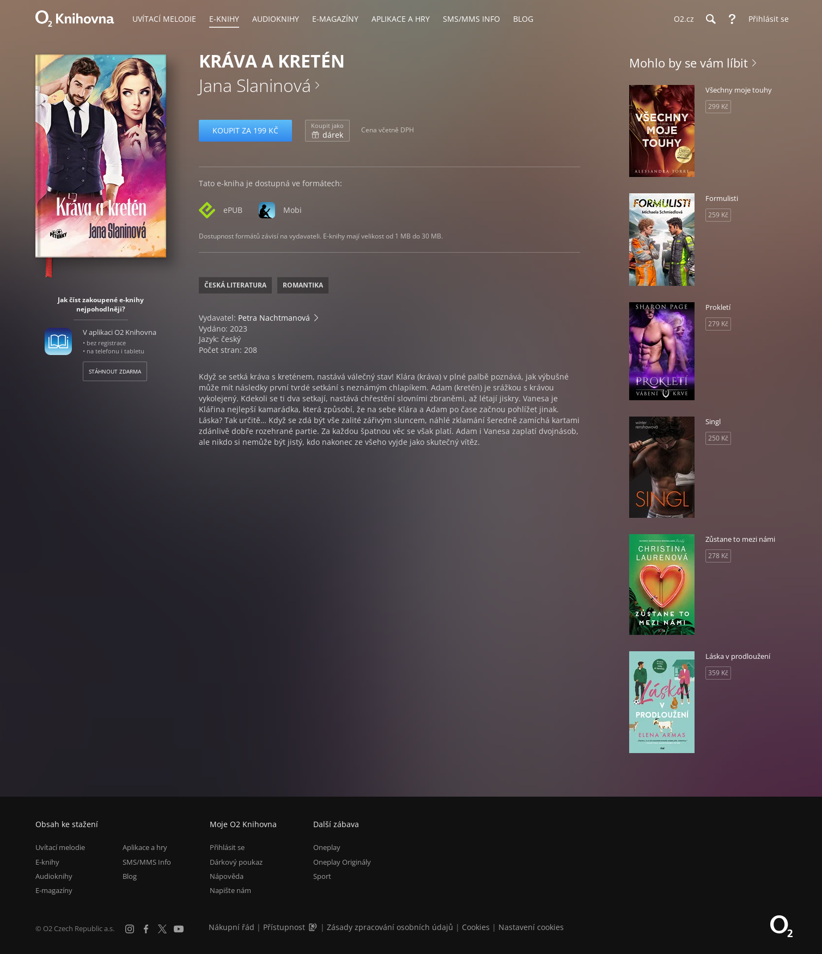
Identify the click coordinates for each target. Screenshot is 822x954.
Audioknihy (53, 876)
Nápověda (226, 876)
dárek (327, 130)
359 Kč (718, 672)
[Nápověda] (732, 19)
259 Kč (718, 214)
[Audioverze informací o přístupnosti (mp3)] (313, 927)
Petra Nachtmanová (274, 318)
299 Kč (718, 106)
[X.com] (162, 929)
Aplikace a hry (145, 847)
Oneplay (326, 847)
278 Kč (718, 555)
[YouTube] (179, 929)
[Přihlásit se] (766, 19)
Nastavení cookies (531, 927)
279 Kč (718, 323)
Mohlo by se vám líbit (688, 62)
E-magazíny (53, 890)
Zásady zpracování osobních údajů (390, 927)
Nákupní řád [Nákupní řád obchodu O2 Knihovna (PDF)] (231, 927)
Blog (130, 876)
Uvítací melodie (60, 847)
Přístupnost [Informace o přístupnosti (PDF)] (284, 927)
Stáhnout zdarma (115, 371)
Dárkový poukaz (236, 862)
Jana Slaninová (255, 85)
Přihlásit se (227, 847)
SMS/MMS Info (147, 862)
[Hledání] (710, 19)
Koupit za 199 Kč (245, 130)
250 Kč (718, 438)
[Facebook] (146, 929)
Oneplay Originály (342, 862)
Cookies (476, 927)
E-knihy (47, 862)
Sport (322, 876)
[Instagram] (129, 929)
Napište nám (230, 890)
